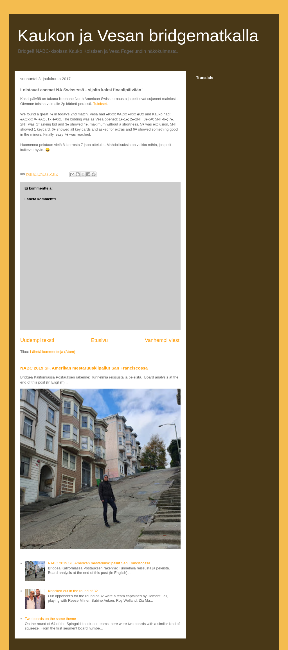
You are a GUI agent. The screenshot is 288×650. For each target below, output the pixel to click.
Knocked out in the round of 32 (73, 591)
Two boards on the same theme (50, 619)
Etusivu (99, 340)
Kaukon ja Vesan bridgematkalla (137, 35)
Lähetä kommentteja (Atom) (52, 352)
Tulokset (100, 104)
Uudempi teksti (37, 340)
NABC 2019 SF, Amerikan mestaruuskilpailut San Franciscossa (84, 368)
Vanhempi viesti (163, 340)
